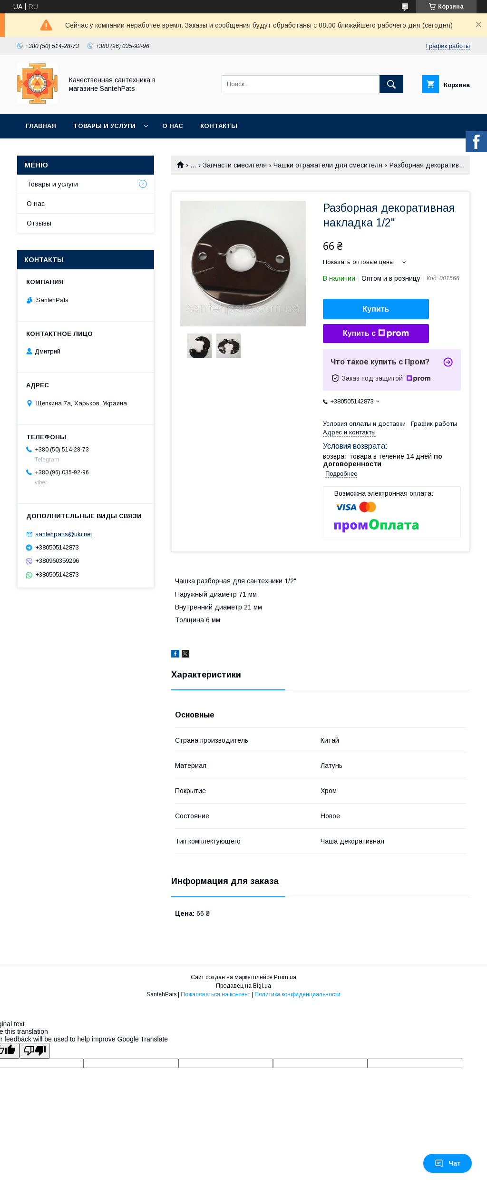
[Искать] (391, 84)
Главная (41, 125)
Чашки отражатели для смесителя (327, 165)
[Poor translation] (34, 1051)
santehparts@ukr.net (63, 534)
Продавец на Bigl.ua (243, 985)
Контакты (218, 125)
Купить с (376, 333)
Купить (376, 309)
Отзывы (39, 223)
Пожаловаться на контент (215, 994)
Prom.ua (285, 977)
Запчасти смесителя (235, 165)
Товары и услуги (104, 125)
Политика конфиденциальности (297, 994)
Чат (447, 1163)
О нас (172, 125)
